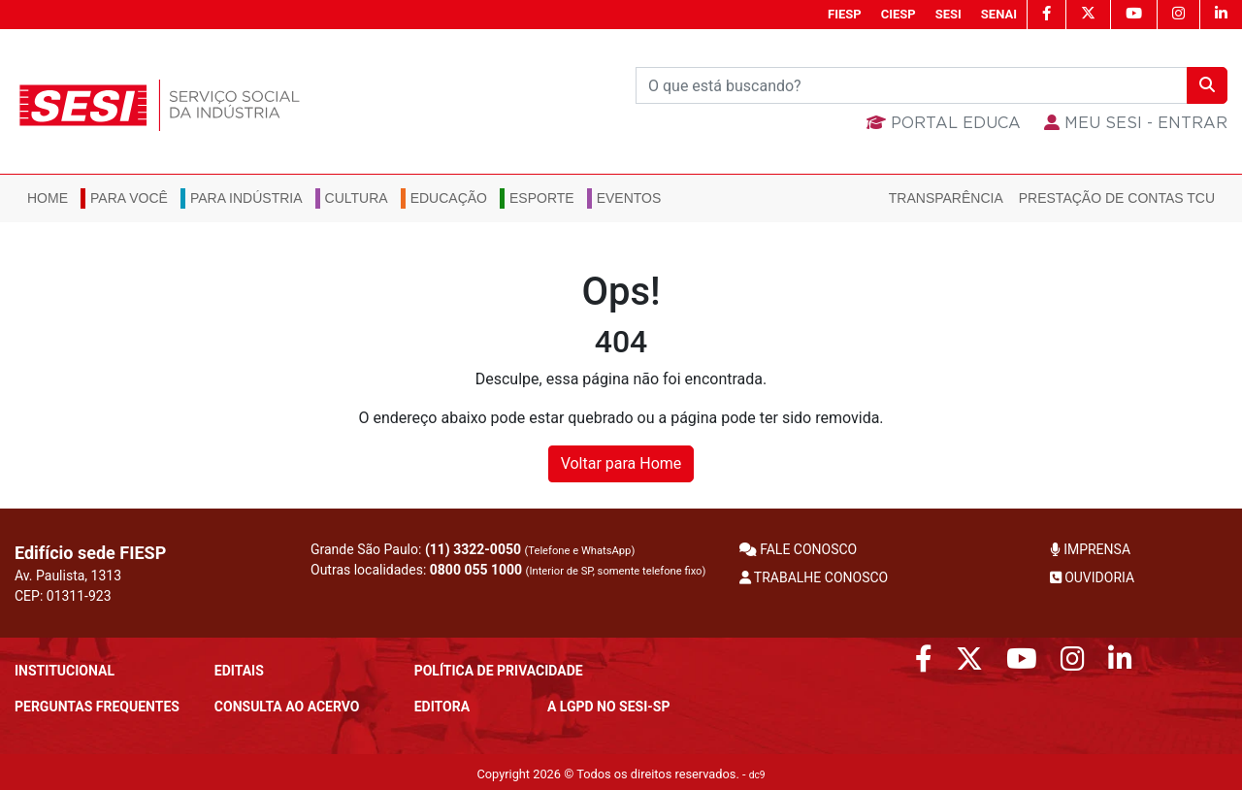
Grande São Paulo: (472, 549)
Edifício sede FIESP (90, 553)
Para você (129, 198)
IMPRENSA (1090, 549)
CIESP (898, 14)
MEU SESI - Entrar (1135, 123)
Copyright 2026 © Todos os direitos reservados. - (620, 774)
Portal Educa (943, 123)
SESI (948, 14)
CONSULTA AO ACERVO (287, 706)
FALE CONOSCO (798, 549)
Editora (442, 706)
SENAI (999, 14)
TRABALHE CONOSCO (814, 577)
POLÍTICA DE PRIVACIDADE (498, 670)
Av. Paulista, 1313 (68, 575)
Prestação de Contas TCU (1117, 198)
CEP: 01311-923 (63, 596)
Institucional (64, 670)
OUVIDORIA (1092, 577)
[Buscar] (912, 85)
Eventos (629, 198)
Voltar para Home (621, 463)
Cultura (356, 198)
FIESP (845, 14)
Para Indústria (246, 198)
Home (47, 198)
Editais (239, 670)
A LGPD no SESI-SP (608, 706)
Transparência (946, 198)
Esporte (541, 198)
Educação (448, 198)
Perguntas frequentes (97, 706)
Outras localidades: (507, 569)
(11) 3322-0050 (473, 549)
